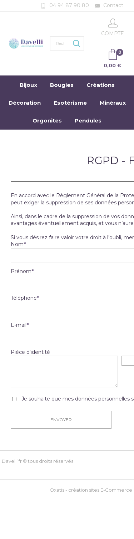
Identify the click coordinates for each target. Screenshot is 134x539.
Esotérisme (70, 102)
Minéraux (113, 102)
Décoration (25, 102)
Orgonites (47, 120)
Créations (100, 85)
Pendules (88, 120)
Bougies (62, 85)
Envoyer (61, 419)
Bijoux (28, 85)
